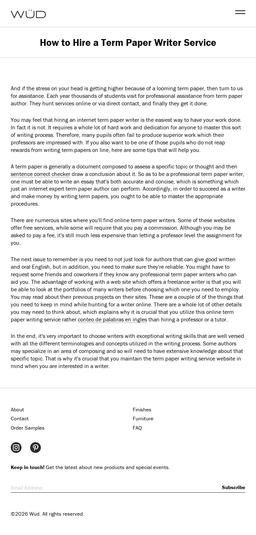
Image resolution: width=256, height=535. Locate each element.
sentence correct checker (40, 173)
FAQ (137, 427)
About (17, 409)
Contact (20, 418)
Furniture (143, 418)
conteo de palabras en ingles (112, 319)
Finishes (142, 409)
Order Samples (27, 427)
